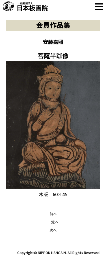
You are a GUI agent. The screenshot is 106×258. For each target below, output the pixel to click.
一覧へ (53, 222)
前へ (53, 213)
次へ (53, 230)
